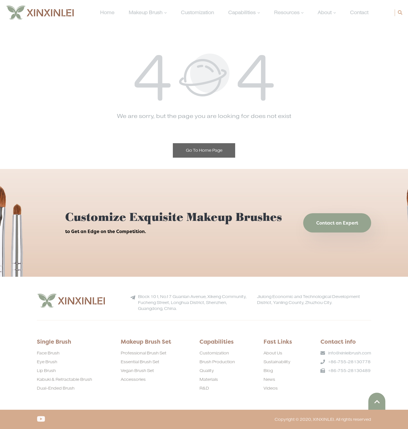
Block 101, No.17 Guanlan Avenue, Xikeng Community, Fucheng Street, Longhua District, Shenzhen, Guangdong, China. (192, 302)
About (327, 13)
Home (107, 13)
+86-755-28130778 (349, 362)
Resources (289, 13)
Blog (268, 370)
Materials (208, 379)
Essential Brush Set (140, 362)
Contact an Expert (337, 223)
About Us (273, 353)
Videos (271, 388)
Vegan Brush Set (137, 370)
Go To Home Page (204, 150)
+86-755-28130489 (349, 370)
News (269, 379)
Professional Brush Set (143, 353)
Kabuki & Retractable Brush (64, 379)
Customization (197, 13)
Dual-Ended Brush (56, 388)
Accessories (133, 379)
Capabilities (244, 13)
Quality (206, 370)
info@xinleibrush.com (349, 353)
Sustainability (277, 362)
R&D (204, 388)
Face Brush (48, 353)
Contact (359, 13)
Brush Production (217, 362)
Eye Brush (47, 362)
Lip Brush (46, 370)
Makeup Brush (148, 13)
